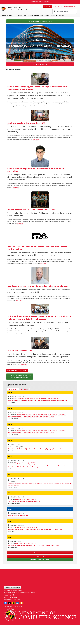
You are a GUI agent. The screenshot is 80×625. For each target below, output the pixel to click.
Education (22, 16)
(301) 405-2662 (15, 599)
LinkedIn (17, 603)
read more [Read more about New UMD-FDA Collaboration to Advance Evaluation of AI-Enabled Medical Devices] (43, 263)
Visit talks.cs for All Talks (40, 556)
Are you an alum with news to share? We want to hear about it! (19, 376)
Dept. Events (13, 389)
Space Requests (68, 6)
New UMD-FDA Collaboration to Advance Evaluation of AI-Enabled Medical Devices (37, 248)
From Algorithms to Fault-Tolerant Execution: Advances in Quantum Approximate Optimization (37, 400)
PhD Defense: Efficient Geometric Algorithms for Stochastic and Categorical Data (33, 545)
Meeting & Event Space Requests (40, 559)
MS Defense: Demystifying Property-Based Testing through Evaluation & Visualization (35, 529)
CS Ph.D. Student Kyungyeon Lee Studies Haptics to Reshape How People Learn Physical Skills (37, 88)
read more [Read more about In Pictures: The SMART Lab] (24, 365)
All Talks (24, 389)
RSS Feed (23, 370)
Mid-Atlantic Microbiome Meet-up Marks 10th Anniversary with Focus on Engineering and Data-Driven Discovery (39, 317)
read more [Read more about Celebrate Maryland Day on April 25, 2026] (36, 139)
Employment (47, 6)
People (5, 16)
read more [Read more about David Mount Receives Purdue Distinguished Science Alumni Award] (19, 300)
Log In (76, 6)
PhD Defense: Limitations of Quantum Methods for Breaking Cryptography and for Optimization (38, 449)
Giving (61, 16)
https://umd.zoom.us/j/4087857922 (25, 463)
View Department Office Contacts (12, 587)
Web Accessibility (8, 606)
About (54, 6)
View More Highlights (40, 64)
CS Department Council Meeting (18, 515)
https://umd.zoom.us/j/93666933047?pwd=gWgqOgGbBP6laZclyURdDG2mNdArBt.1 (41, 414)
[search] (64, 11)
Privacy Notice (18, 606)
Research (13, 16)
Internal (60, 6)
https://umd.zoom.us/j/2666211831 (25, 543)
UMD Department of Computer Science (15, 8)
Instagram (13, 603)
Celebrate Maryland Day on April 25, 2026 (26, 123)
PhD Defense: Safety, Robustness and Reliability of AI (24, 501)
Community (44, 16)
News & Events (33, 16)
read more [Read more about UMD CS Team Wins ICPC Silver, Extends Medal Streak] (20, 223)
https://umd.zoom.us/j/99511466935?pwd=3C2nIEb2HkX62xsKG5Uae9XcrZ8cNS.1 (37, 398)
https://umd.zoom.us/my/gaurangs (25, 499)
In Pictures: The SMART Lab (19, 350)
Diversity (54, 16)
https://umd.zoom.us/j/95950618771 (26, 527)
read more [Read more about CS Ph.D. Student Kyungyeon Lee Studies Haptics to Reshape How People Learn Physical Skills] (45, 106)
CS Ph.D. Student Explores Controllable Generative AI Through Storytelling (35, 169)
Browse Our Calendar (40, 553)
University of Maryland (40, 2)
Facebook (5, 603)
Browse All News (12, 370)
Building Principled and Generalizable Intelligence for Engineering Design (31, 416)
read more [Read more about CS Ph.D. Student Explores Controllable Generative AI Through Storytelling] (16, 187)
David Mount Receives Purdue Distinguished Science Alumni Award (37, 286)
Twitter (9, 603)
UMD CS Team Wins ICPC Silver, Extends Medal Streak (31, 209)
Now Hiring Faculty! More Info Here (40, 21)
